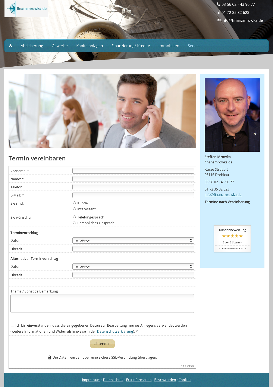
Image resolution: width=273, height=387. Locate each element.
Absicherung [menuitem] (32, 45)
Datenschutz (113, 379)
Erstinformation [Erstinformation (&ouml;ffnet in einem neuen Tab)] (139, 379)
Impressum (91, 379)
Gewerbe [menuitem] (60, 45)
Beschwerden (165, 379)
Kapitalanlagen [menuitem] (89, 45)
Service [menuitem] (194, 45)
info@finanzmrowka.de (223, 194)
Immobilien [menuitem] (169, 45)
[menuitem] (10, 46)
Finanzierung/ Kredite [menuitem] (131, 45)
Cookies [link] (185, 379)
